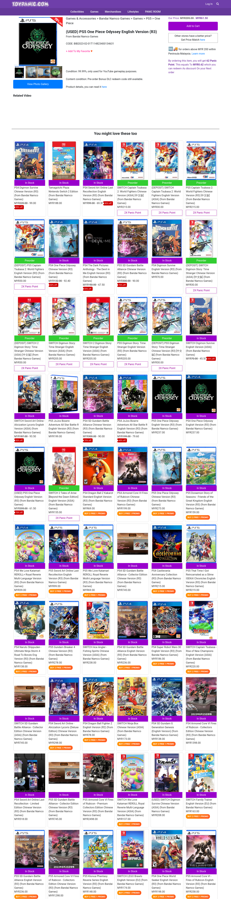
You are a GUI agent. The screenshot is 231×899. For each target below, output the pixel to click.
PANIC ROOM (153, 11)
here (104, 86)
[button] (217, 3)
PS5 (148, 18)
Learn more (198, 53)
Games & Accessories (81, 18)
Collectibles (77, 11)
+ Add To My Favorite (79, 51)
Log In (209, 3)
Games (94, 11)
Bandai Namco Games (114, 18)
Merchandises (113, 11)
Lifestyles (133, 11)
